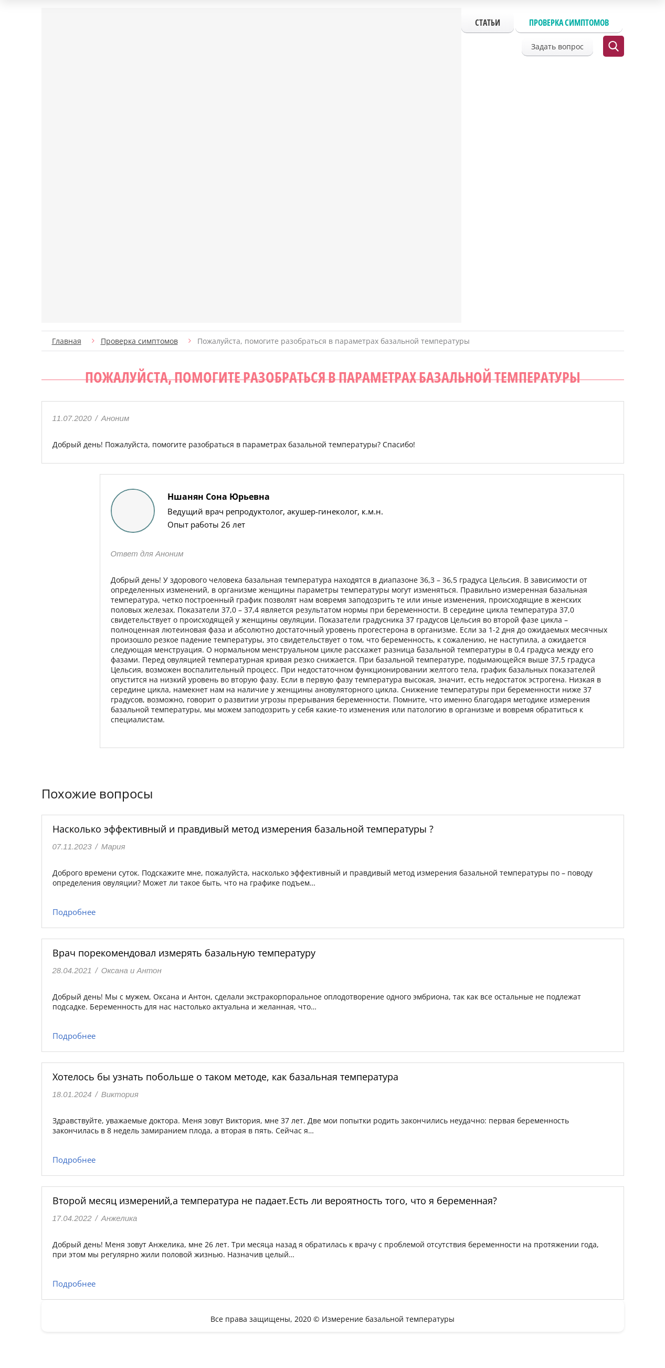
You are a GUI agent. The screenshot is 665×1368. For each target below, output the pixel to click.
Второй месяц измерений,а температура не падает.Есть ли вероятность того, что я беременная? (274, 1200)
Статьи (487, 22)
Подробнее (74, 912)
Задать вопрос (557, 46)
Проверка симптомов (569, 22)
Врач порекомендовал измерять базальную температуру (183, 952)
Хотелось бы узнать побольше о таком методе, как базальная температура (225, 1076)
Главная (66, 341)
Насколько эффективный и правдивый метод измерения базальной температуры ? (243, 829)
